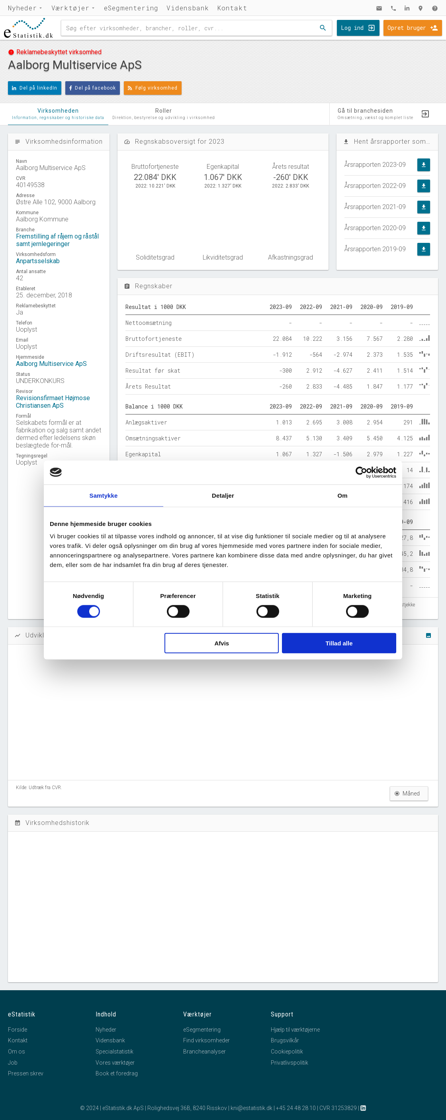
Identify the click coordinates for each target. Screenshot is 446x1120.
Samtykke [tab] (104, 495)
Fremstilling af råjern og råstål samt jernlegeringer (57, 240)
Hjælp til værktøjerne (295, 1029)
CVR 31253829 (338, 1108)
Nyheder (22, 8)
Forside (17, 1029)
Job (13, 1062)
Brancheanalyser (204, 1051)
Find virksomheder (206, 1040)
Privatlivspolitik (289, 1062)
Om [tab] (342, 495)
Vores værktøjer (115, 1062)
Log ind (352, 27)
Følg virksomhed (153, 88)
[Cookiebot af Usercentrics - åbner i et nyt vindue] (361, 472)
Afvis (222, 643)
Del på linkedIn (34, 88)
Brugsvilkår (285, 1040)
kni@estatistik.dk (251, 1108)
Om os (16, 1051)
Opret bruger (406, 27)
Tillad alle (338, 643)
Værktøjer (70, 8)
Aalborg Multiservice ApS (51, 363)
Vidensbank (187, 8)
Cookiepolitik (287, 1051)
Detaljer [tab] (223, 495)
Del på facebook (92, 88)
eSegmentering (131, 8)
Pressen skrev (25, 1073)
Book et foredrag (117, 1073)
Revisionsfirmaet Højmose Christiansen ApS (53, 401)
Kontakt (232, 8)
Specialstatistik (114, 1051)
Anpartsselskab (38, 261)
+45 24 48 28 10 (296, 1108)
